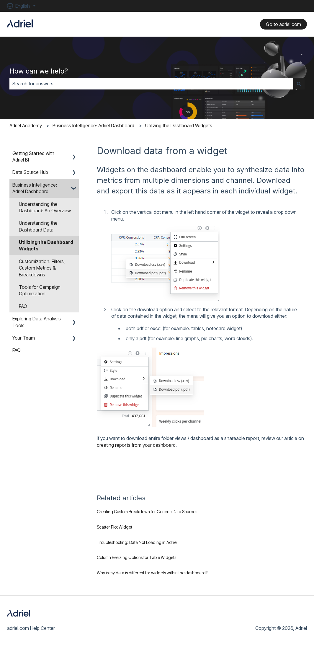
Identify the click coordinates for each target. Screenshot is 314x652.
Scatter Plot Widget (114, 526)
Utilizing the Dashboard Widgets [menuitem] (46, 245)
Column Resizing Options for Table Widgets (136, 557)
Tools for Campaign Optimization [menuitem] (39, 290)
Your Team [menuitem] (23, 338)
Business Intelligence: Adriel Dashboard (93, 125)
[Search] (299, 83)
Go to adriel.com (283, 24)
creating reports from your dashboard (136, 445)
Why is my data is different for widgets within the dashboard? (152, 572)
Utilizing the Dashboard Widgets (178, 125)
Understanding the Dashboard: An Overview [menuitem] (45, 207)
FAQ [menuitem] (23, 306)
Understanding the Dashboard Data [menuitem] (38, 226)
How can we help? (38, 71)
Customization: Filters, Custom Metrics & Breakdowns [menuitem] (42, 268)
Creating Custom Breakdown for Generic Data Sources (147, 511)
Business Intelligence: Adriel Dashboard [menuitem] (34, 188)
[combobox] (151, 83)
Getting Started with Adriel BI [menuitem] (33, 156)
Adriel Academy (25, 125)
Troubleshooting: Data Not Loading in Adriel (137, 542)
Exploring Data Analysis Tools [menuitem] (36, 322)
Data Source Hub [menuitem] (30, 172)
